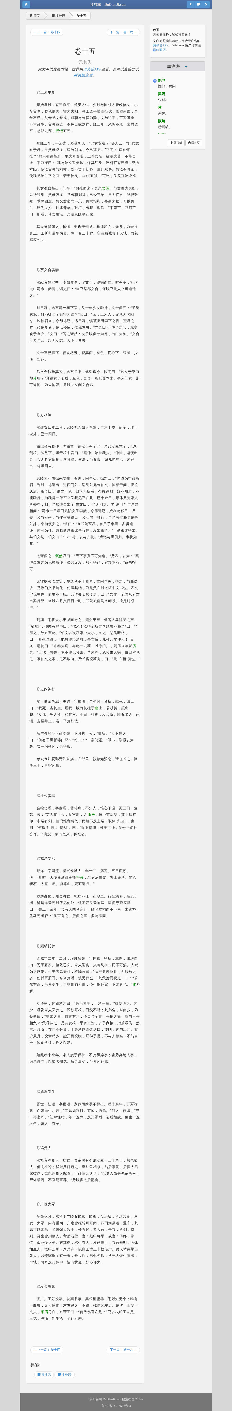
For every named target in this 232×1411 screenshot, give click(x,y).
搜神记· (64, 1374)
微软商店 (159, 50)
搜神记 (58, 15)
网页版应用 (83, 75)
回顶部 (176, 142)
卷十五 (81, 15)
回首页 (194, 142)
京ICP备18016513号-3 (116, 1405)
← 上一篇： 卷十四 (46, 32)
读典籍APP (92, 69)
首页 (34, 15)
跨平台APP (160, 45)
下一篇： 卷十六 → (123, 32)
